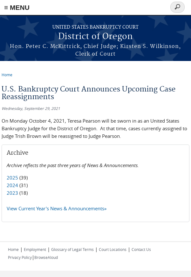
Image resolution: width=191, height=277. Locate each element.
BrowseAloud (46, 257)
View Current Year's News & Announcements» (56, 208)
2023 (12, 193)
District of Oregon (95, 36)
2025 (12, 177)
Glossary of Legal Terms (72, 249)
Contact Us (141, 249)
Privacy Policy (20, 257)
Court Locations (112, 249)
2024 (12, 185)
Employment (35, 249)
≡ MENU (17, 7)
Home (7, 74)
